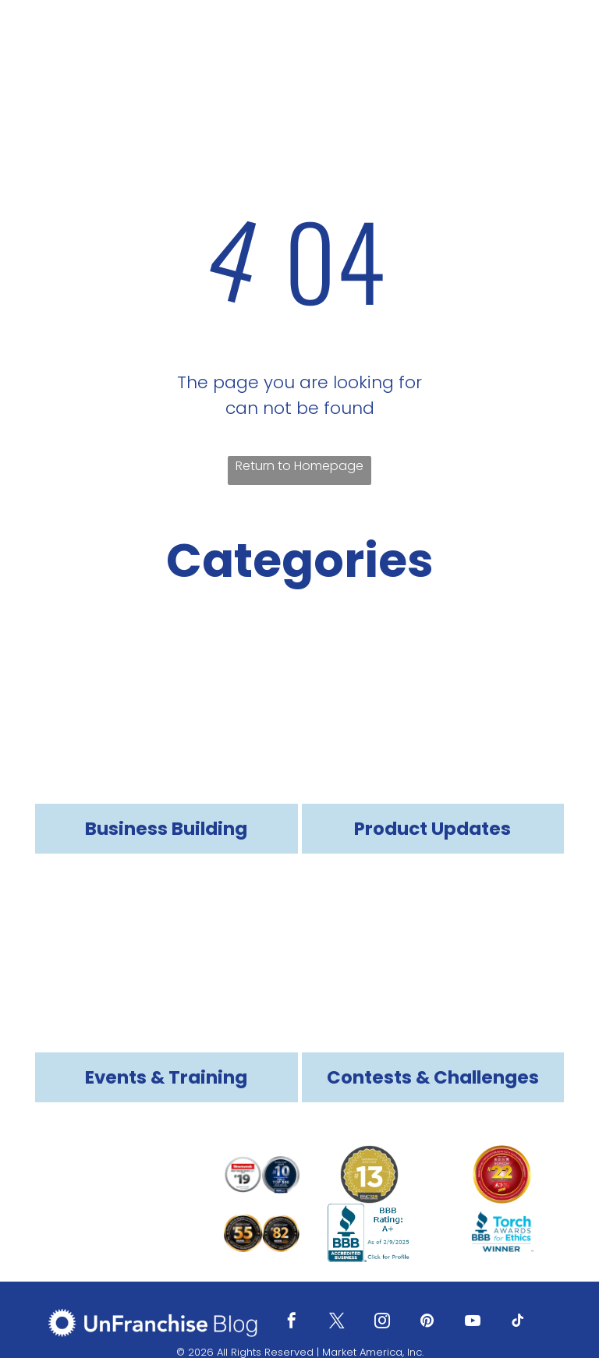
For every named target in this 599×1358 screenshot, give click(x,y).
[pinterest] (427, 1322)
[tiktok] (518, 1322)
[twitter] (337, 1322)
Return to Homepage (299, 466)
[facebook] (291, 1322)
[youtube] (472, 1322)
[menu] (564, 44)
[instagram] (382, 1322)
